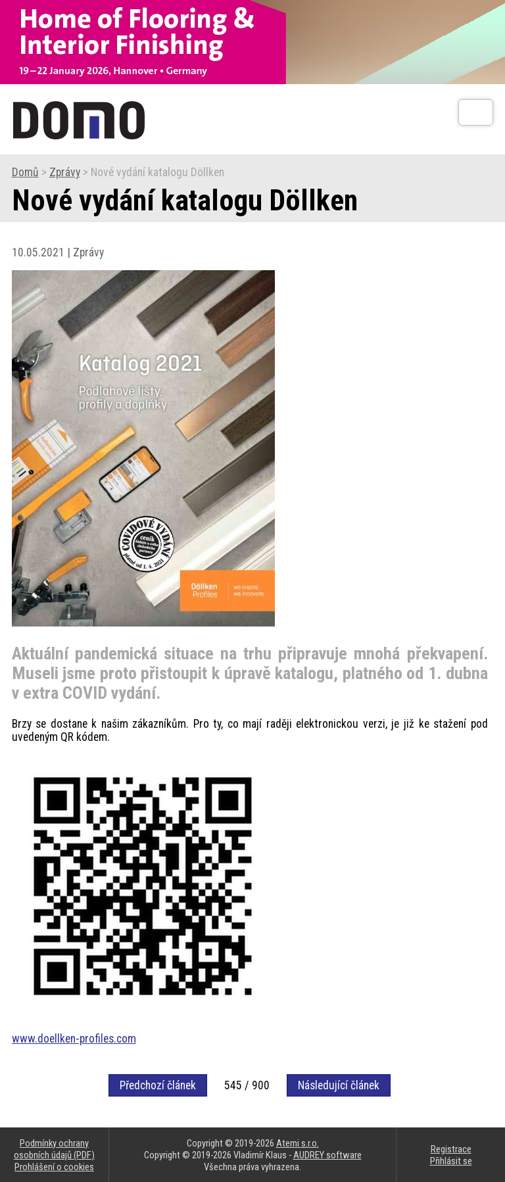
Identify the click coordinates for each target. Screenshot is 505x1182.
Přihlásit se (451, 1161)
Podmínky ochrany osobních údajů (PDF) (54, 1149)
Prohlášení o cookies (54, 1167)
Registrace (451, 1149)
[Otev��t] (475, 112)
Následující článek (338, 1085)
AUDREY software (327, 1155)
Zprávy (64, 172)
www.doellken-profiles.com (74, 1038)
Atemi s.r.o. (297, 1143)
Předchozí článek (158, 1085)
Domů (25, 172)
